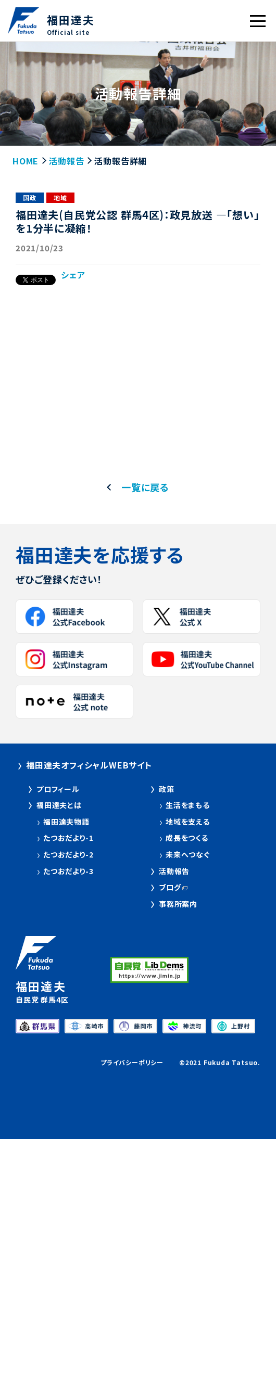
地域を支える (188, 822)
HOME (25, 161)
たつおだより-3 (68, 871)
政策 (166, 789)
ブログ (170, 887)
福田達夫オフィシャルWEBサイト (89, 765)
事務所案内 (178, 904)
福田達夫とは (59, 805)
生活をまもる (188, 805)
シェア (73, 274)
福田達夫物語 (66, 822)
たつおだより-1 (68, 838)
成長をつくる (187, 838)
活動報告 (66, 161)
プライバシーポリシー (132, 1062)
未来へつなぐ (188, 855)
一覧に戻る (145, 487)
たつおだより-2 (68, 855)
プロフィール (58, 789)
